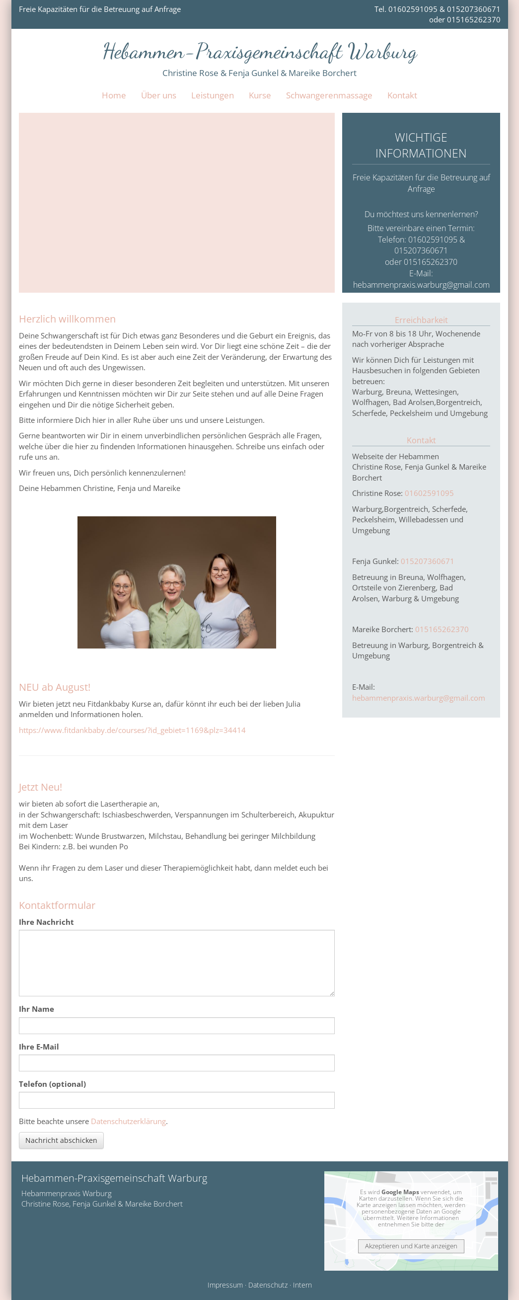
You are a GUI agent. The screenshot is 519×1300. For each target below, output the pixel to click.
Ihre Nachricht (46, 922)
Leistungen (212, 95)
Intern (302, 1285)
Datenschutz (268, 1285)
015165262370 (442, 629)
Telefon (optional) (52, 1084)
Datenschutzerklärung (128, 1121)
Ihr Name (36, 1009)
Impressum (225, 1285)
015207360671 (427, 561)
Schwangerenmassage (329, 95)
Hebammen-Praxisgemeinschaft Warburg (259, 51)
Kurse (260, 95)
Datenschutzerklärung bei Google (410, 1231)
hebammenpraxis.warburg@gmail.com (421, 284)
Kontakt (402, 95)
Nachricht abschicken (61, 1140)
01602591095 (429, 493)
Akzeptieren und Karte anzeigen (411, 1245)
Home (114, 95)
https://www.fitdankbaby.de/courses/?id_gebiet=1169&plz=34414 (132, 730)
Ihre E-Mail (39, 1047)
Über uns (158, 95)
